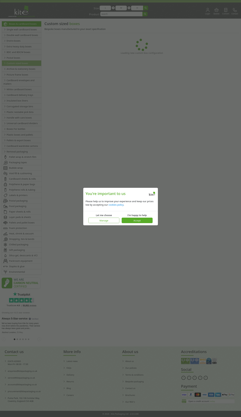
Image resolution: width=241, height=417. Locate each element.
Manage (103, 220)
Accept (137, 220)
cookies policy (116, 204)
